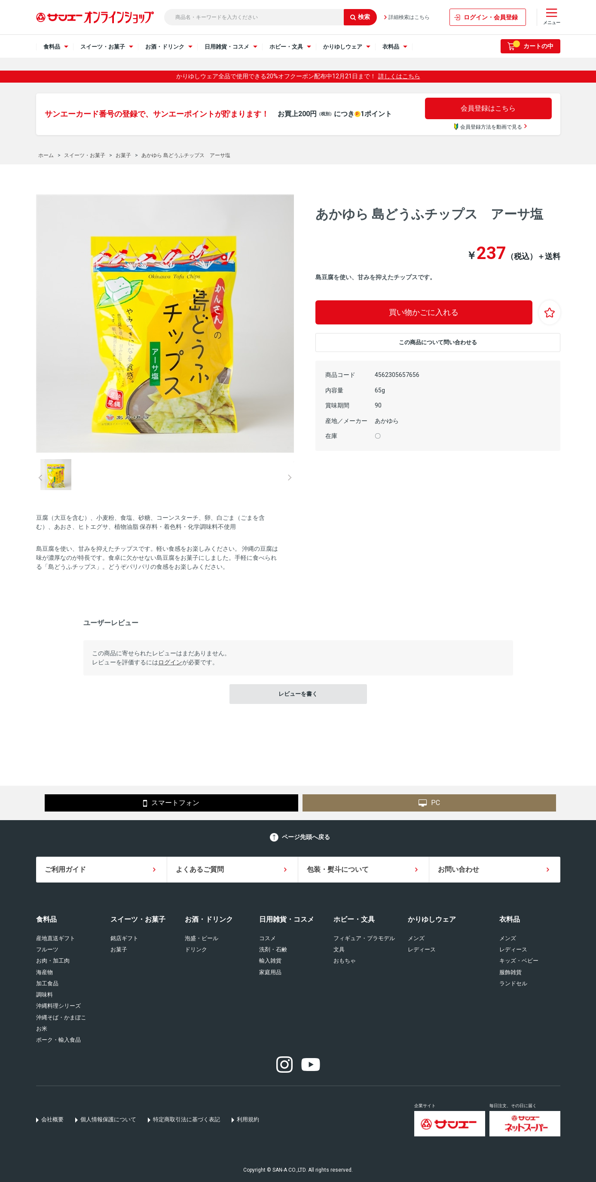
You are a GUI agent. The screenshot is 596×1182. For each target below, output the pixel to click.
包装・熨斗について (338, 869)
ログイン (170, 662)
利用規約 (248, 1119)
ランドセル (513, 983)
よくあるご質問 (200, 869)
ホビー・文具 (354, 919)
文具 (339, 949)
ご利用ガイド (65, 869)
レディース (422, 949)
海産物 (44, 972)
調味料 (44, 994)
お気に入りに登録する (549, 312)
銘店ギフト (124, 938)
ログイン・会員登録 (491, 17)
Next (289, 477)
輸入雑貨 (270, 960)
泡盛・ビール (201, 938)
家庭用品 (270, 972)
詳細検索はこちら (409, 17)
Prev (40, 477)
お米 (41, 1028)
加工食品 (47, 983)
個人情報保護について (108, 1119)
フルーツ (47, 949)
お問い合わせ (458, 869)
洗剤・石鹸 (273, 949)
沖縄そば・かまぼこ (61, 1017)
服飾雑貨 (510, 972)
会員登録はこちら (488, 108)
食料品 (46, 919)
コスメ (267, 938)
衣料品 (509, 919)
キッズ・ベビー (518, 960)
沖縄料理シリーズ (58, 1006)
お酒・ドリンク (209, 919)
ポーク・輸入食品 (58, 1040)
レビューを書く (298, 694)
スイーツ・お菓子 (137, 919)
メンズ (416, 938)
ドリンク (196, 949)
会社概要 (52, 1119)
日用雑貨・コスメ (286, 919)
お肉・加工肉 (53, 960)
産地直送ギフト (55, 938)
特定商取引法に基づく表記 (186, 1119)
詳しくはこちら (399, 76)
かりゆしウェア (432, 919)
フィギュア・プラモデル (364, 938)
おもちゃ (344, 960)
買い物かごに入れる (423, 312)
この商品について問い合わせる (438, 342)
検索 (360, 16)
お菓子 (118, 949)
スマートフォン (171, 803)
